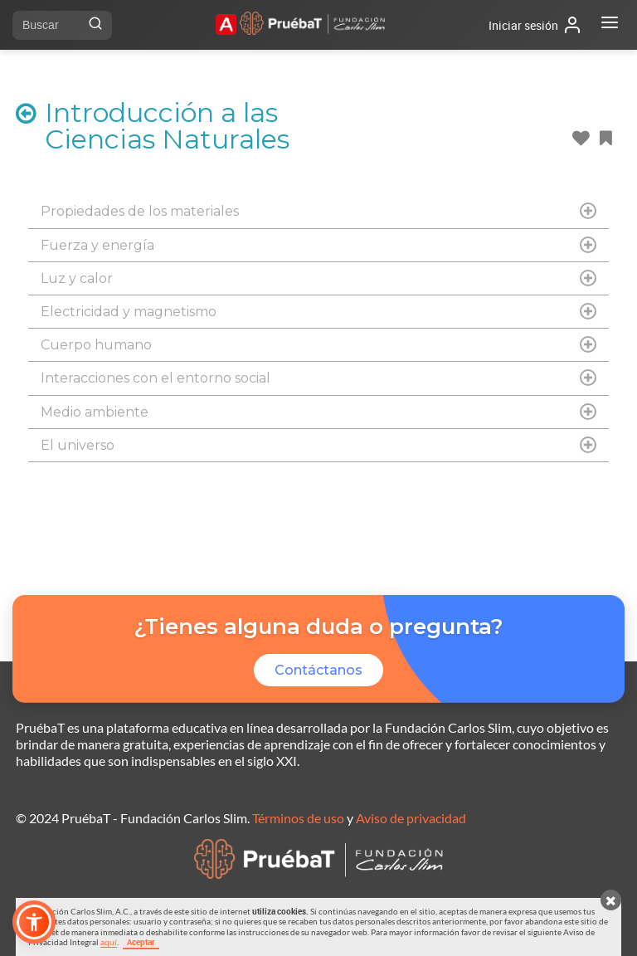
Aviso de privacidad (411, 818)
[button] (34, 922)
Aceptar (141, 942)
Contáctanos (318, 670)
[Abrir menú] (610, 25)
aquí (108, 942)
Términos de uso (298, 818)
